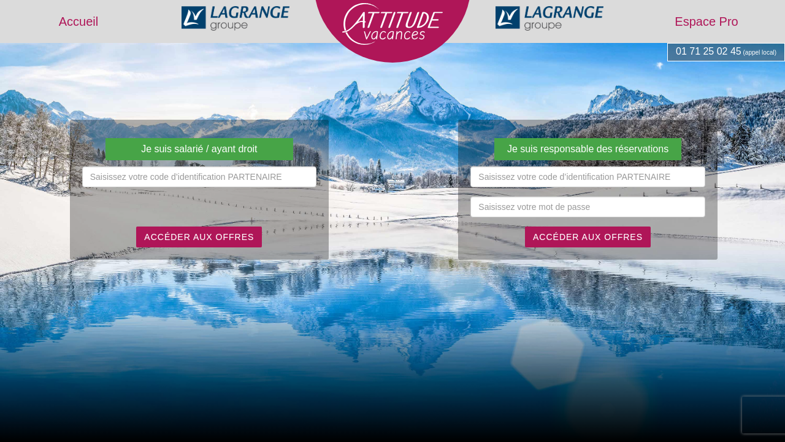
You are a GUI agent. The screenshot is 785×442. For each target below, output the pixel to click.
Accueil (78, 21)
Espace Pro (706, 21)
